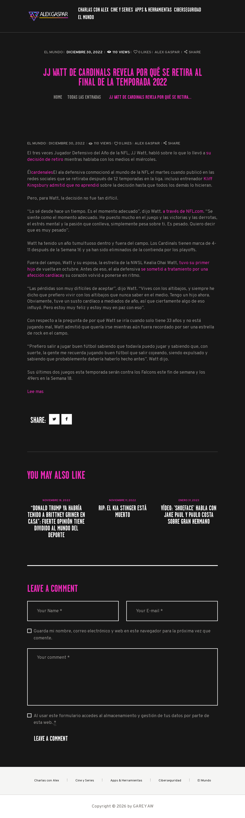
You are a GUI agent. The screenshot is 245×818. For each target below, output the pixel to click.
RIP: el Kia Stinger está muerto (123, 511)
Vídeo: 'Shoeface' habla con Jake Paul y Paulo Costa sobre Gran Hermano (188, 515)
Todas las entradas (84, 97)
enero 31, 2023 (188, 500)
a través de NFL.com (183, 211)
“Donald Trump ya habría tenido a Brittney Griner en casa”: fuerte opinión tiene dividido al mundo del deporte (56, 522)
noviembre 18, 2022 (56, 500)
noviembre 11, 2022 (122, 500)
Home (58, 97)
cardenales (42, 172)
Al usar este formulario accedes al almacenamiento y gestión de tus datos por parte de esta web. (121, 719)
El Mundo (53, 52)
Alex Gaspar (167, 52)
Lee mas (35, 392)
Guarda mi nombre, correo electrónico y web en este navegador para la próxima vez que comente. (122, 634)
